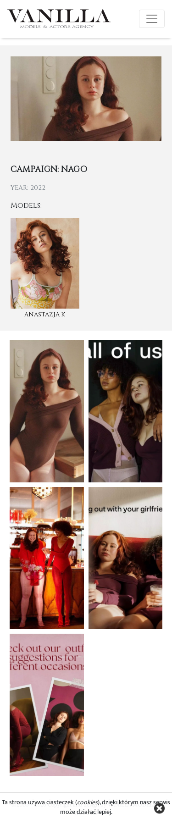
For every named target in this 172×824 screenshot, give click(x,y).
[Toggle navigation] (152, 19)
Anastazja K (44, 314)
